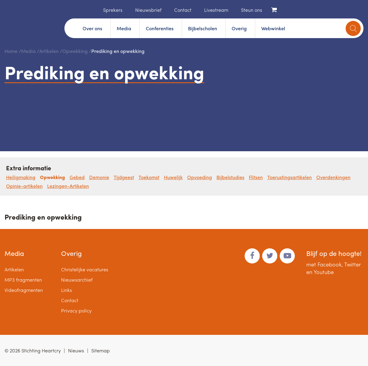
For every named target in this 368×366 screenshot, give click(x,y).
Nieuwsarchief (77, 279)
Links (66, 289)
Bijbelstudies (230, 177)
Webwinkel (273, 28)
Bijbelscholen (202, 28)
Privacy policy (76, 310)
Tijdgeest (124, 177)
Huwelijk (173, 177)
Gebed (77, 177)
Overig (239, 28)
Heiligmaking (20, 177)
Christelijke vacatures (84, 269)
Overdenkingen (333, 177)
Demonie (99, 177)
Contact (182, 9)
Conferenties (160, 28)
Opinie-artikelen (24, 185)
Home (94, 9)
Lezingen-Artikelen (68, 185)
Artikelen (49, 50)
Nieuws (76, 350)
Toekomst (148, 177)
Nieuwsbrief (148, 9)
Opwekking (75, 50)
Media (124, 28)
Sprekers (112, 9)
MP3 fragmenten (23, 279)
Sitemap (100, 350)
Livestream (216, 9)
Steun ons (251, 9)
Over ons (92, 28)
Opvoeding (199, 177)
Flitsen (256, 177)
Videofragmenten (24, 289)
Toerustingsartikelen (289, 177)
